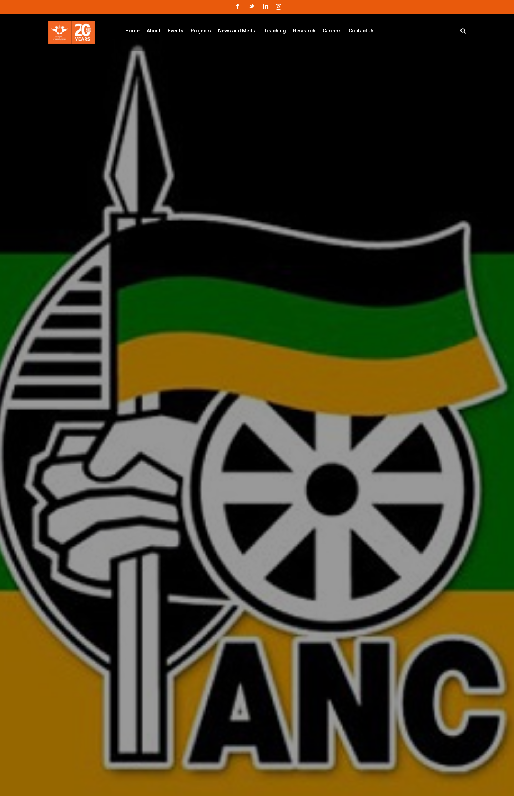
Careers (332, 31)
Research (304, 31)
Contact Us (362, 31)
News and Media (237, 31)
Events (175, 31)
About (154, 31)
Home (132, 31)
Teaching (275, 31)
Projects (201, 31)
